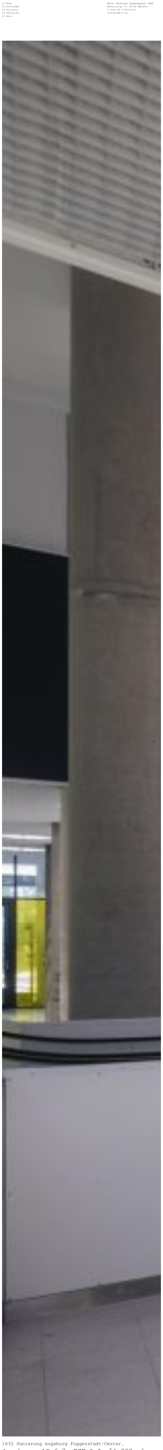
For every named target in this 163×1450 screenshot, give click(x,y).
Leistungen (13, 6)
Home (9, 3)
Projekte (12, 9)
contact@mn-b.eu (117, 12)
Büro (9, 16)
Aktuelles (12, 12)
